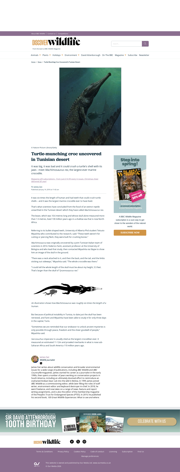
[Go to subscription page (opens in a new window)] (130, 212)
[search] (145, 43)
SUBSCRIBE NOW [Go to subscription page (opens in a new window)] (130, 232)
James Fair (44, 357)
